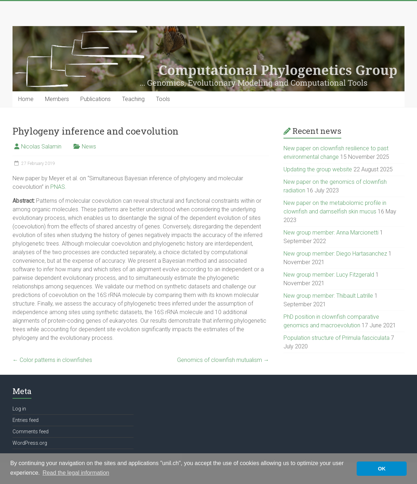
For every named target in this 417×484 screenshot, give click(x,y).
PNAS (57, 186)
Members (57, 99)
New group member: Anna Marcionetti (330, 232)
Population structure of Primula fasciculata (336, 337)
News (89, 146)
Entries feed (25, 420)
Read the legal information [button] (75, 473)
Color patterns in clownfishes (52, 360)
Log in (19, 409)
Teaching (133, 99)
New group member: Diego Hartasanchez (335, 253)
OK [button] (382, 469)
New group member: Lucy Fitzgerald (328, 274)
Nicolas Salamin (41, 146)
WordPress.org (29, 443)
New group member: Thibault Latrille (328, 295)
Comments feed (30, 431)
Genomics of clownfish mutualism (223, 360)
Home (26, 99)
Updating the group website (317, 169)
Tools (163, 99)
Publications (95, 99)
